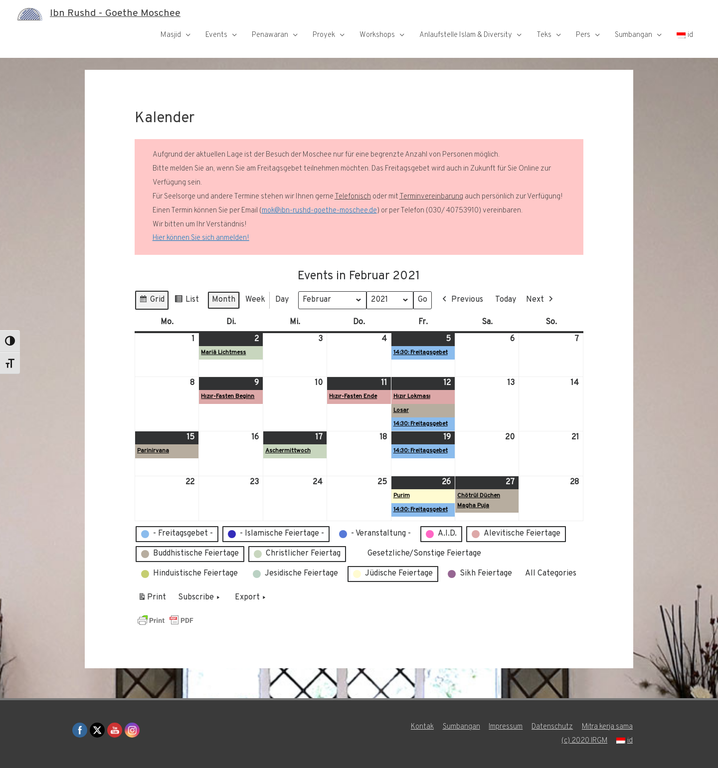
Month (223, 300)
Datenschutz (552, 727)
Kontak (421, 727)
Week (255, 300)
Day (282, 300)
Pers (583, 35)
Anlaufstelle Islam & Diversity (465, 35)
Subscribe (200, 597)
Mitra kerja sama (607, 727)
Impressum (505, 727)
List (186, 301)
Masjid (171, 35)
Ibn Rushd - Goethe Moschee (115, 13)
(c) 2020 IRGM (584, 741)
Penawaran (270, 35)
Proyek (324, 35)
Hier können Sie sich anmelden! (201, 238)
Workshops (377, 35)
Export (251, 597)
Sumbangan (633, 35)
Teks (544, 35)
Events (216, 35)
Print (152, 599)
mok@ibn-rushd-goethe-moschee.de (319, 210)
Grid (152, 301)
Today (506, 300)
